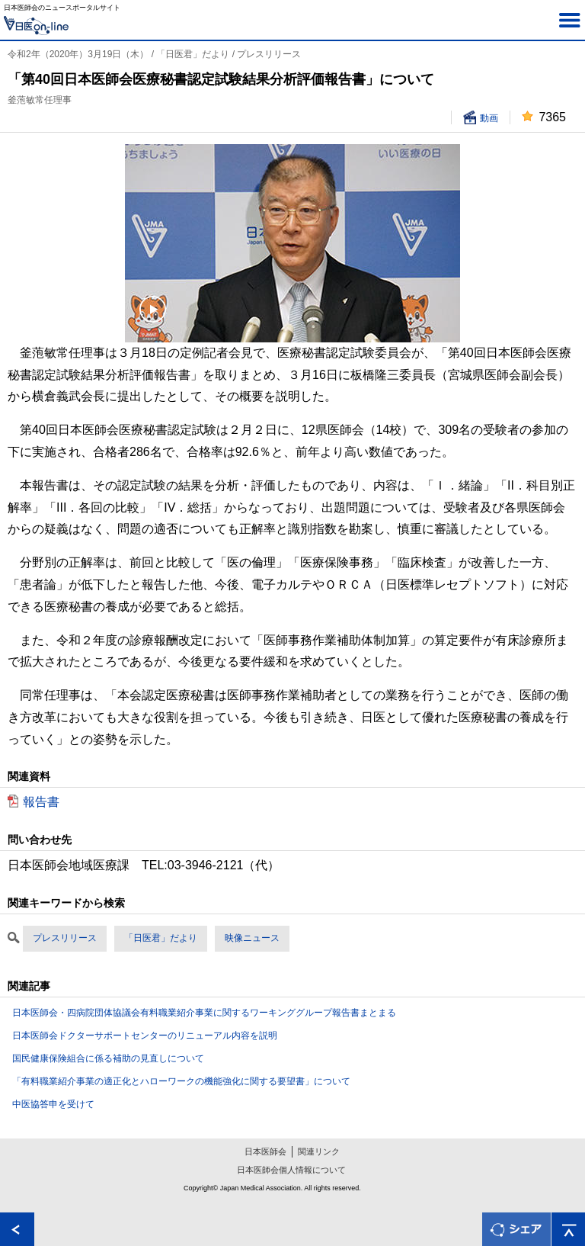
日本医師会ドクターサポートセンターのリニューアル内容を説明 (144, 1035)
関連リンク (319, 1151)
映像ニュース (252, 938)
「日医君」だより (160, 938)
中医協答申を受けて (53, 1104)
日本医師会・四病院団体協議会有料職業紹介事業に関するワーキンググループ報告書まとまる (204, 1012)
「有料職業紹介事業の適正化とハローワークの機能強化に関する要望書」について (181, 1081)
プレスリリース (65, 938)
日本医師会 (265, 1151)
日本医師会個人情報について (291, 1169)
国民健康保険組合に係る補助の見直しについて (108, 1058)
